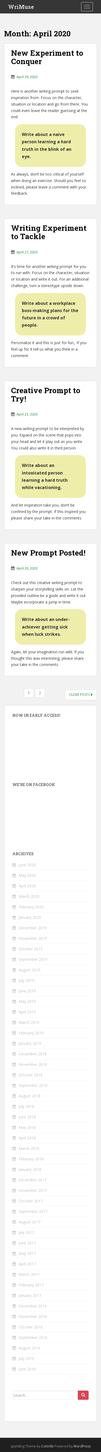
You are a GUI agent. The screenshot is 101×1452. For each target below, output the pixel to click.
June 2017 (27, 1242)
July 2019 (26, 980)
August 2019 (29, 969)
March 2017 (29, 1274)
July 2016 (26, 1358)
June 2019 (27, 990)
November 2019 (33, 938)
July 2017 (26, 1232)
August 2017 (29, 1221)
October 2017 (31, 1200)
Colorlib (47, 1446)
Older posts (81, 694)
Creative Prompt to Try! (45, 394)
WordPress (82, 1446)
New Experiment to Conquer (47, 57)
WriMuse (21, 6)
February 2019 (31, 1032)
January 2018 (30, 1169)
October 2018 (31, 1074)
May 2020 (27, 875)
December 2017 (33, 1179)
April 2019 (27, 1011)
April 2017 (27, 1263)
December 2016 (33, 1305)
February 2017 (31, 1284)
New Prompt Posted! (48, 553)
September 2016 (33, 1337)
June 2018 (27, 1116)
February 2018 (31, 1158)
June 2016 (27, 1368)
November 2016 (33, 1316)
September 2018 (33, 1085)
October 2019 (31, 948)
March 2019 (29, 1022)
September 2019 (33, 959)
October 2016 (31, 1326)
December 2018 (33, 1053)
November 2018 (33, 1064)
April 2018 (27, 1137)
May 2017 (27, 1253)
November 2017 (33, 1190)
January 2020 (30, 917)
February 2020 (31, 906)
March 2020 (29, 896)
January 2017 (30, 1295)
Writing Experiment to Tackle (48, 232)
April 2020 (27, 885)
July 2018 (26, 1106)
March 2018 (29, 1148)
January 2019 (30, 1043)
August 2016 (29, 1347)
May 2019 (27, 1001)
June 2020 (27, 864)
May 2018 (27, 1127)
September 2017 (33, 1211)
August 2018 (29, 1095)
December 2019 (33, 927)
